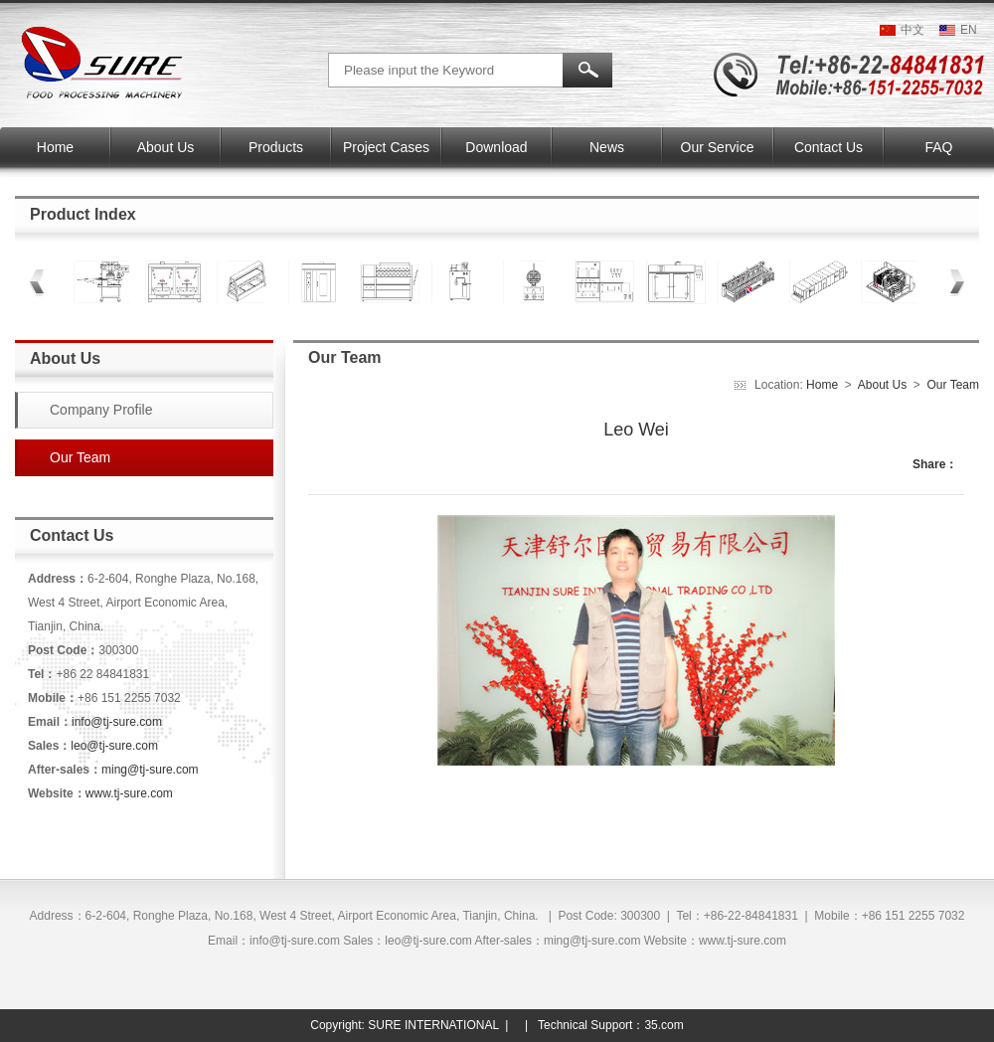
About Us (882, 385)
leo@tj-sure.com (114, 746)
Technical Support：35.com (611, 1025)
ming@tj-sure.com (150, 770)
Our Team (953, 385)
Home (823, 385)
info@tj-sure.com (117, 722)
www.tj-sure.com (129, 793)
